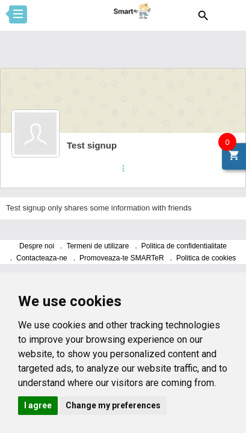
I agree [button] (38, 405)
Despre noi (36, 246)
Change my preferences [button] (113, 405)
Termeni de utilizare (97, 246)
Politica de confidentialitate (184, 246)
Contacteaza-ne (41, 258)
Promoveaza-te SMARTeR (121, 258)
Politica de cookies (206, 258)
